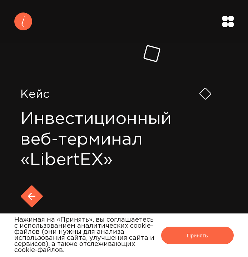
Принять (197, 235)
